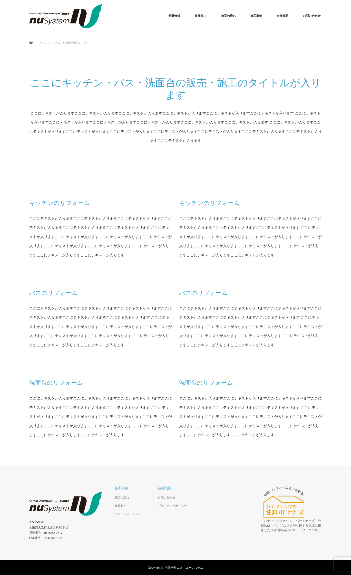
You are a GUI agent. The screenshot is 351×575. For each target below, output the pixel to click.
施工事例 (256, 16)
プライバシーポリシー (172, 506)
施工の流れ (228, 16)
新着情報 (174, 16)
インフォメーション (128, 514)
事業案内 (200, 16)
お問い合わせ (312, 16)
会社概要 (282, 16)
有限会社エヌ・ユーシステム (184, 567)
